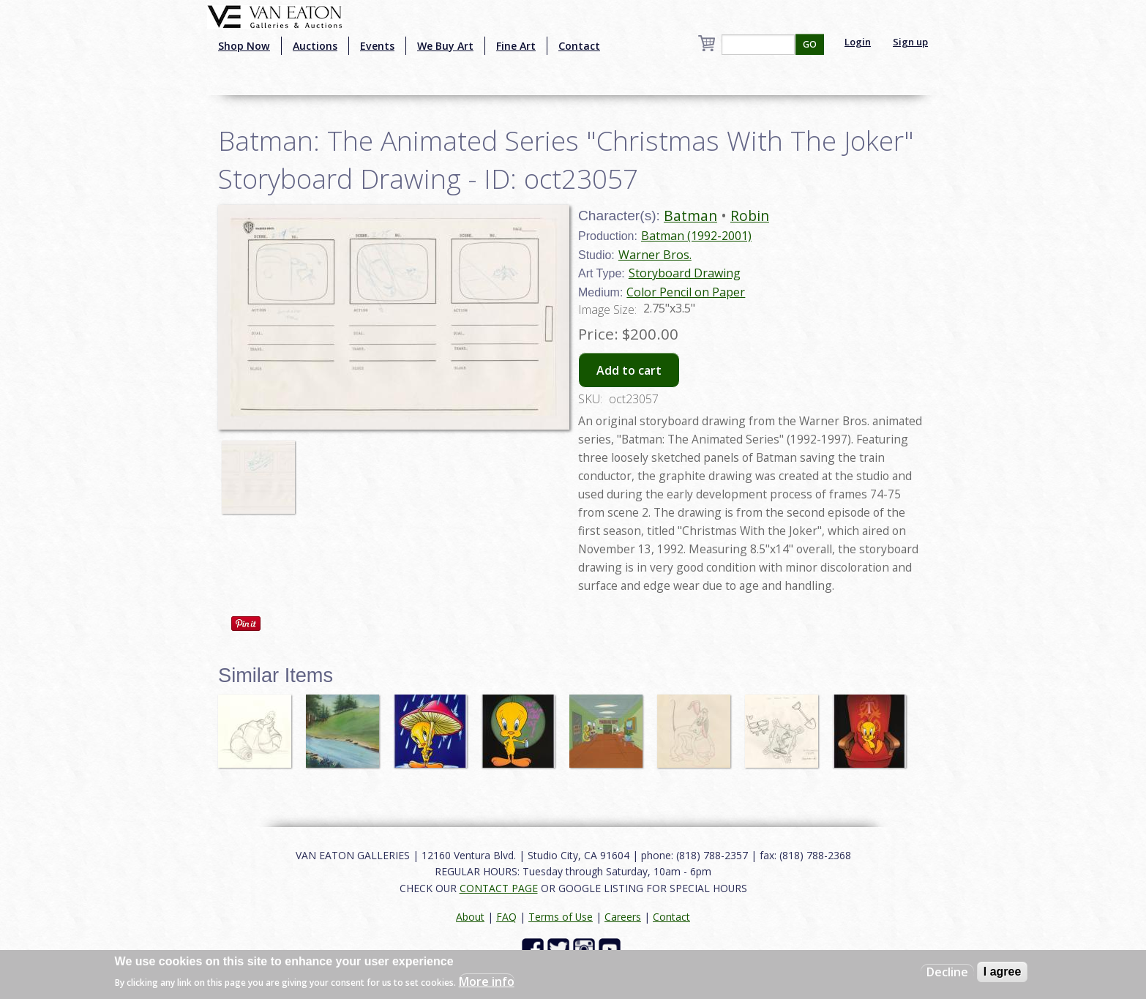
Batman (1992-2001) (696, 236)
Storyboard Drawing (685, 273)
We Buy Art (445, 46)
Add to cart (629, 370)
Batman (690, 215)
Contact (579, 46)
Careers (622, 917)
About (470, 917)
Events (377, 46)
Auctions (315, 46)
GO (810, 44)
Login (857, 41)
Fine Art (516, 46)
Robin (749, 215)
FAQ (506, 917)
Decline (947, 972)
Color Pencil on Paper (685, 292)
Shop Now (244, 46)
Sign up (910, 41)
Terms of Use (560, 917)
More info (486, 981)
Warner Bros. (655, 255)
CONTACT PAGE (499, 888)
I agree (1003, 971)
